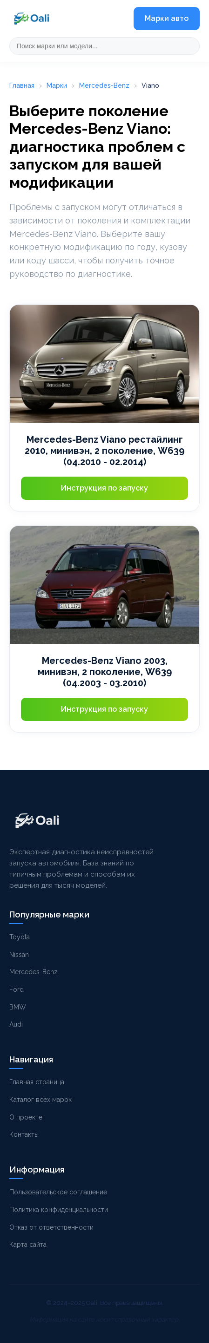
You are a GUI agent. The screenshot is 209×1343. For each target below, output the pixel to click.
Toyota (19, 937)
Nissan (19, 954)
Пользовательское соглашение (58, 1192)
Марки (57, 85)
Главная (21, 85)
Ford (16, 989)
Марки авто (167, 18)
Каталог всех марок (40, 1099)
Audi (16, 1024)
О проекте (25, 1117)
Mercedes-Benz (104, 85)
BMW (17, 1007)
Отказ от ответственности (51, 1227)
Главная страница (36, 1082)
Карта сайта (28, 1244)
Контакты (24, 1134)
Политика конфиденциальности (58, 1209)
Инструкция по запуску (104, 488)
